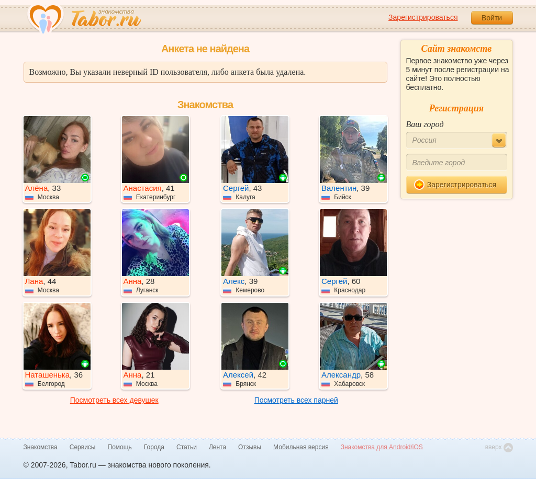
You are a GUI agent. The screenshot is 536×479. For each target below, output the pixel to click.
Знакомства (41, 447)
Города (154, 447)
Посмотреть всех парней (296, 400)
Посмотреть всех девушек (114, 400)
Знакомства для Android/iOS (382, 447)
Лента (217, 447)
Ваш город (425, 124)
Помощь (120, 447)
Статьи (186, 447)
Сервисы (83, 447)
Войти (492, 18)
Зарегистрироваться (422, 17)
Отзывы (249, 447)
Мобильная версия (301, 447)
